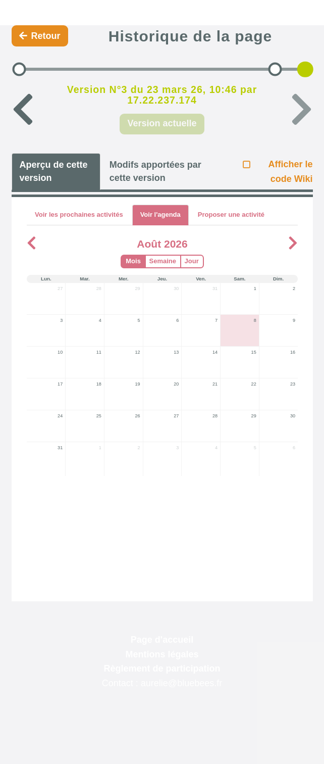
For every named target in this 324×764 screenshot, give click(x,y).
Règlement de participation (161, 668)
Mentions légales (161, 654)
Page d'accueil (162, 640)
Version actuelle (161, 123)
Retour (40, 36)
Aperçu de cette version (54, 171)
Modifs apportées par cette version (155, 171)
